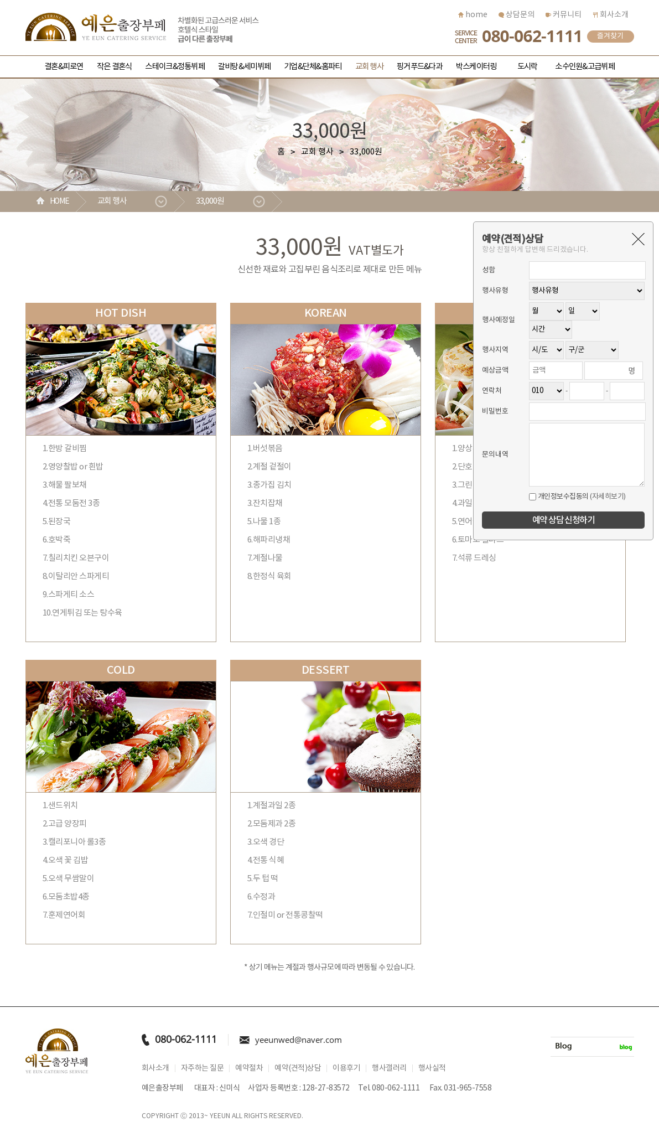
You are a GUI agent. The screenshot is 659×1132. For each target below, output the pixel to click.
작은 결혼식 (114, 66)
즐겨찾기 (610, 36)
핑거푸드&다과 (420, 66)
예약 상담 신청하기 (563, 520)
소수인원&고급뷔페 (584, 66)
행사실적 (432, 1068)
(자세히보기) (608, 497)
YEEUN (220, 1116)
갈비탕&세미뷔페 (244, 66)
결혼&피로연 (64, 66)
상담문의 (517, 15)
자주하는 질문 (202, 1068)
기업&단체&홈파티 (312, 66)
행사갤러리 (389, 1068)
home (472, 15)
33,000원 (210, 201)
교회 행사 (369, 66)
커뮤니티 (564, 15)
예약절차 (249, 1068)
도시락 (527, 66)
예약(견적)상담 (297, 1068)
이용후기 (346, 1068)
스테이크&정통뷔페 (174, 66)
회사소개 (611, 15)
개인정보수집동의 (559, 497)
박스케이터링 (476, 66)
